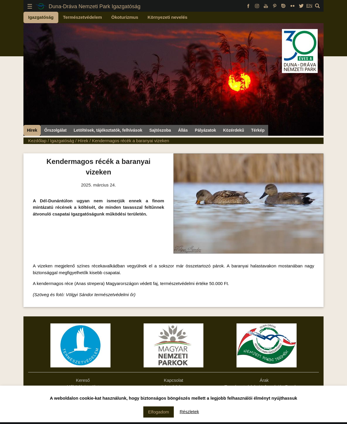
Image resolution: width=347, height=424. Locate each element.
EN (309, 5)
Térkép (258, 130)
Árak (264, 380)
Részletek (189, 411)
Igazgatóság (41, 17)
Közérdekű (233, 130)
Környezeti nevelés (168, 17)
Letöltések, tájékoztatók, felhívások (108, 130)
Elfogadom (158, 411)
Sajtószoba (160, 130)
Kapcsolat (173, 380)
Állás (183, 130)
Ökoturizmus (124, 17)
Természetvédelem (82, 17)
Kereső (83, 380)
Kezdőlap (37, 140)
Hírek (32, 130)
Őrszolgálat (55, 130)
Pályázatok (205, 130)
